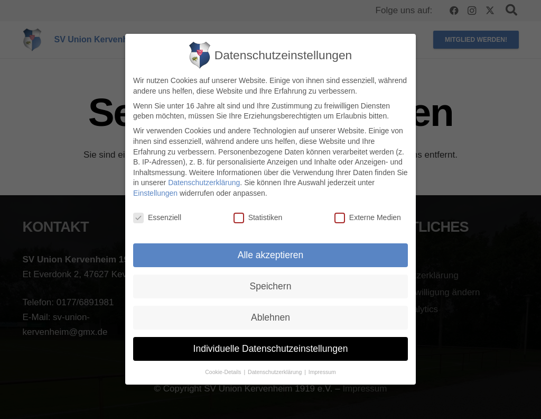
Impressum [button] (322, 372)
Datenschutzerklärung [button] (275, 372)
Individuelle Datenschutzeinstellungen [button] (270, 348)
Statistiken (258, 218)
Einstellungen (155, 193)
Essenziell (157, 218)
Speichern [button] (271, 286)
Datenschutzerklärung (204, 183)
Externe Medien (367, 218)
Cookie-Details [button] (223, 372)
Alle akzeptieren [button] (271, 255)
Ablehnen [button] (270, 317)
